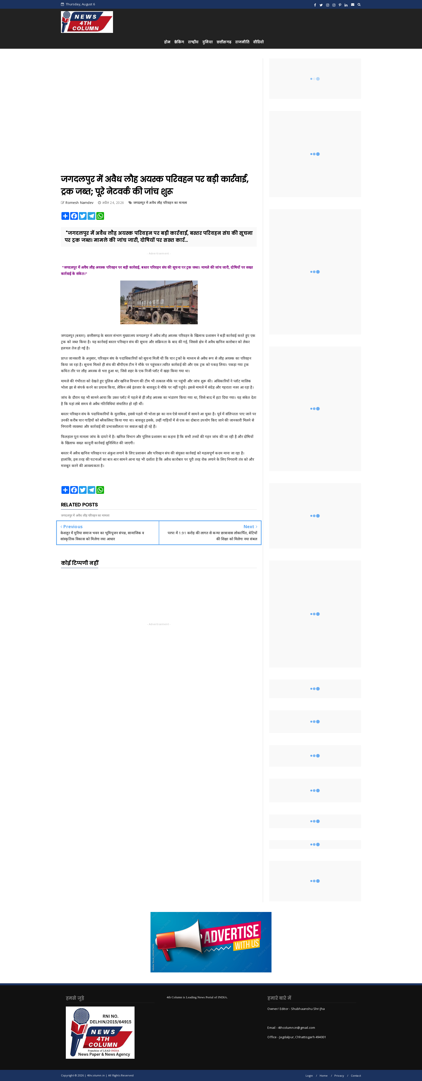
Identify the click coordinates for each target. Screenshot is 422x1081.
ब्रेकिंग (179, 42)
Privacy (339, 1075)
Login (309, 1075)
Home (324, 1075)
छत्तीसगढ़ (224, 42)
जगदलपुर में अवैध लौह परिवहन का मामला (160, 202)
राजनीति (242, 42)
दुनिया (207, 42)
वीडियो (258, 42)
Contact (356, 1075)
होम (167, 42)
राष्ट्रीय (193, 42)
